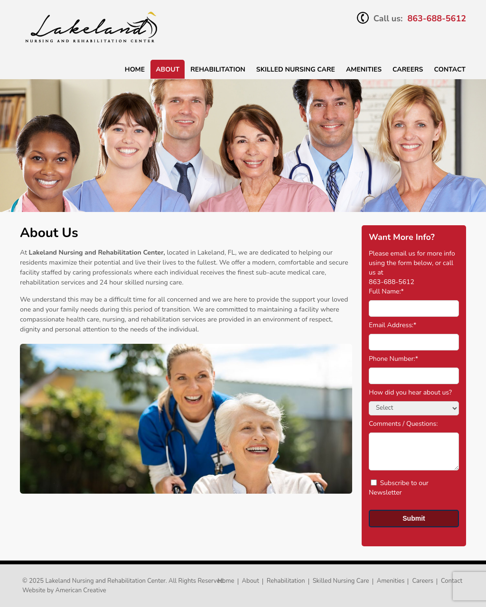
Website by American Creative (64, 590)
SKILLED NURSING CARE (295, 69)
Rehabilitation (217, 69)
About (167, 69)
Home (135, 69)
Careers (408, 69)
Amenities (364, 69)
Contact (450, 69)
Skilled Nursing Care (341, 581)
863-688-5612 (436, 18)
